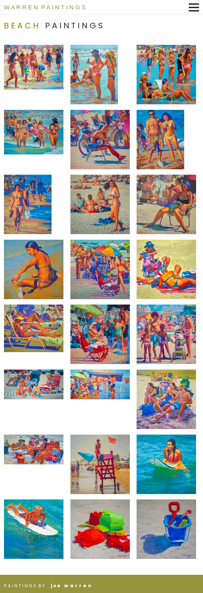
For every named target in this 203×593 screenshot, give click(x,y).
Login (95, 585)
